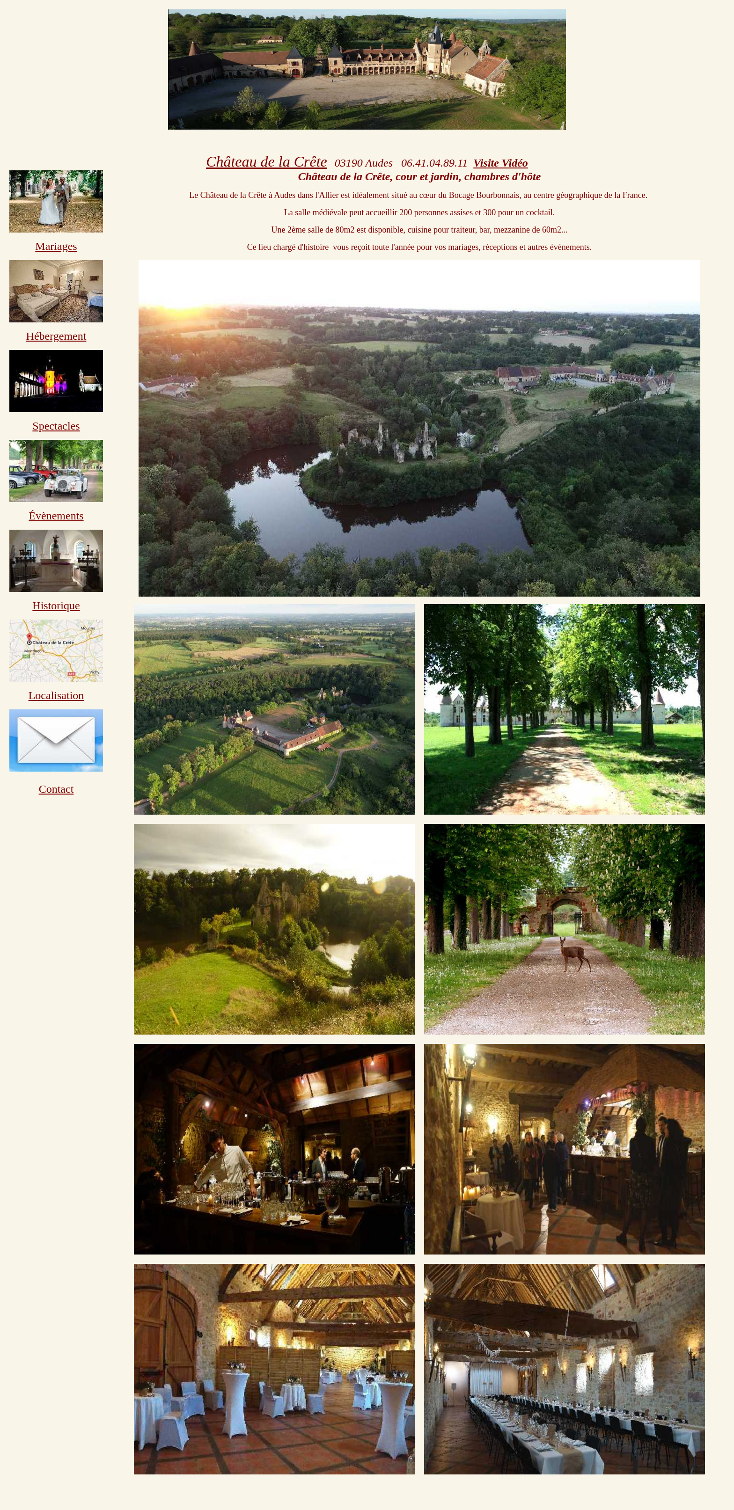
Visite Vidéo (500, 163)
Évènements (56, 516)
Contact (56, 789)
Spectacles (56, 426)
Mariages (56, 246)
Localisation (56, 695)
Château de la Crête (266, 161)
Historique (56, 605)
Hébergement (56, 336)
